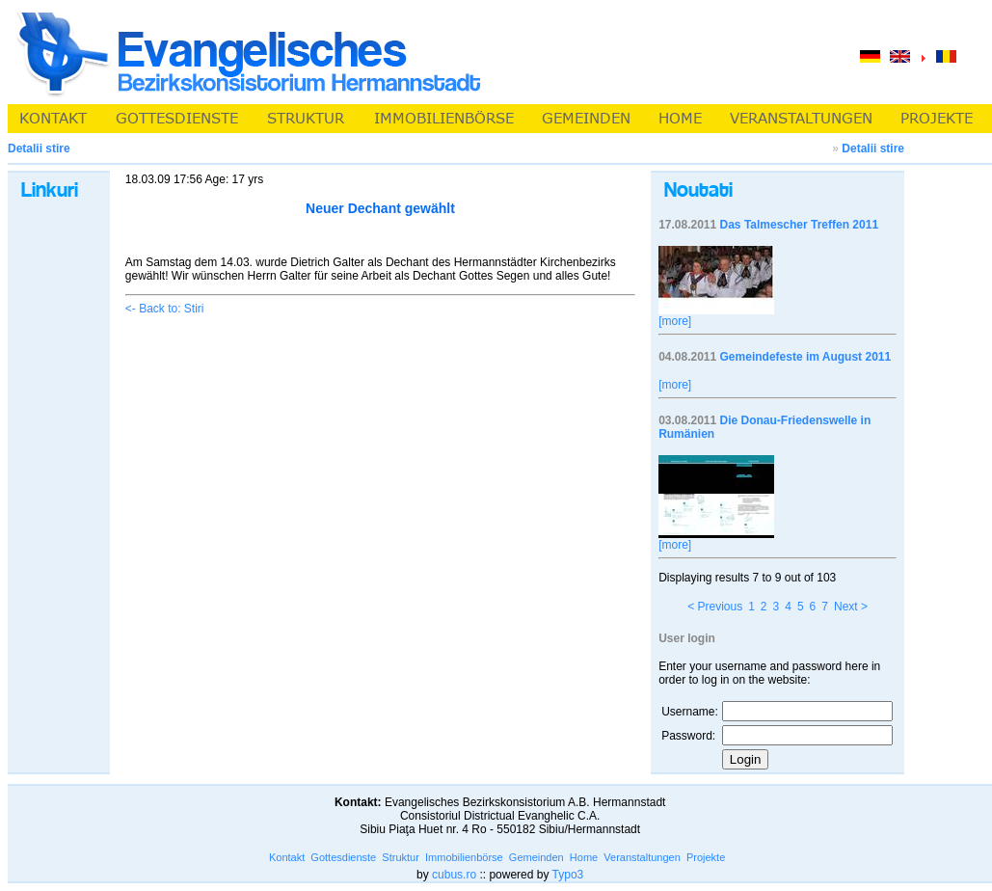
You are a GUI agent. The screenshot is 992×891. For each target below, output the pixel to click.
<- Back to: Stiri (164, 308)
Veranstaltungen (642, 857)
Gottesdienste (343, 857)
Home (584, 857)
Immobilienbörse (464, 857)
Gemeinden (536, 857)
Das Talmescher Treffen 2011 (799, 224)
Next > (851, 606)
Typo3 (568, 874)
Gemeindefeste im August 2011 (806, 357)
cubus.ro (454, 874)
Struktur (400, 857)
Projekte (705, 857)
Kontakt (287, 857)
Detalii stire (873, 148)
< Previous (714, 606)
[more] (674, 321)
